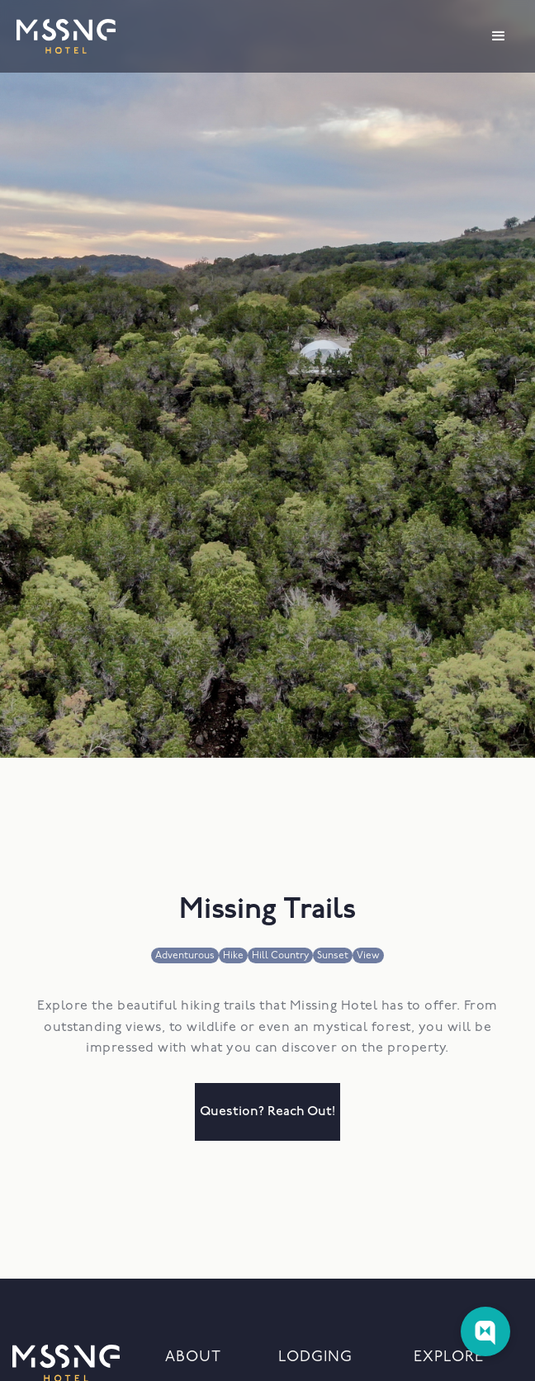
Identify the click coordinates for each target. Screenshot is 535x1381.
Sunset (332, 956)
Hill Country (280, 956)
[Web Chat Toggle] (485, 1331)
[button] (498, 36)
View (368, 956)
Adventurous (185, 956)
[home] (66, 36)
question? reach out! (267, 1112)
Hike (233, 956)
